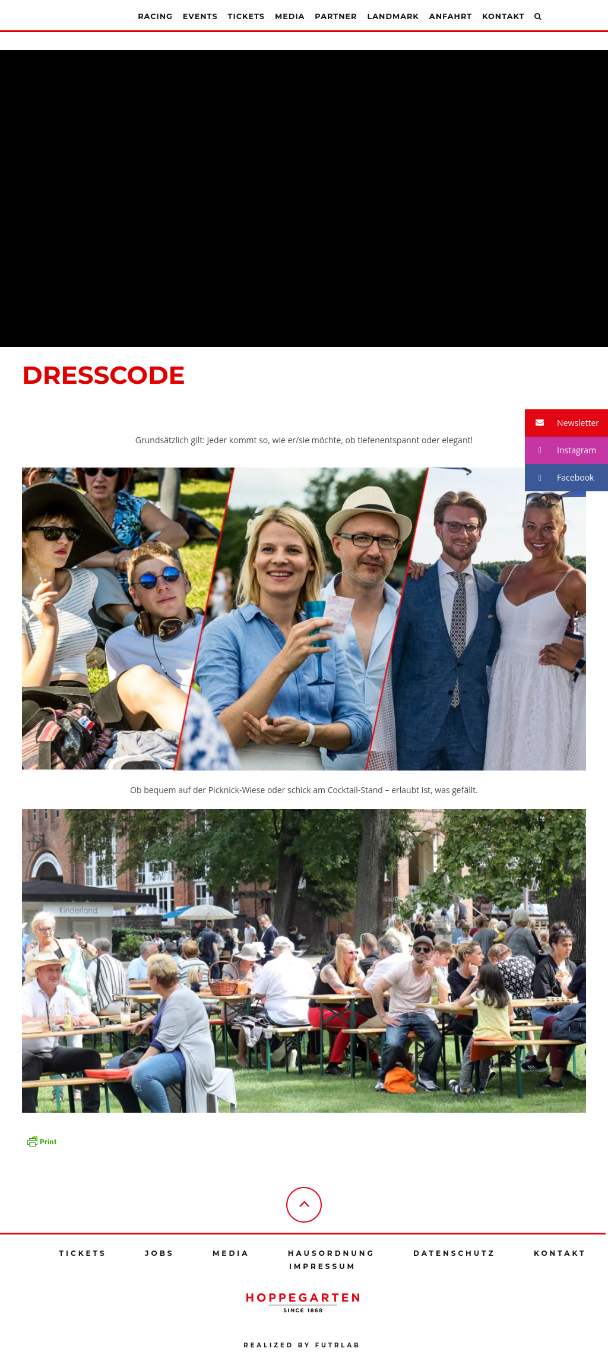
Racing (155, 16)
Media (290, 16)
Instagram (560, 450)
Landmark (393, 16)
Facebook (559, 478)
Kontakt (503, 16)
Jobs (159, 1253)
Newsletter (562, 423)
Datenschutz (454, 1253)
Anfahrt (450, 16)
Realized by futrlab (301, 1345)
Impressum (322, 1266)
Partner (336, 16)
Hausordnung (331, 1253)
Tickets (246, 16)
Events (200, 16)
